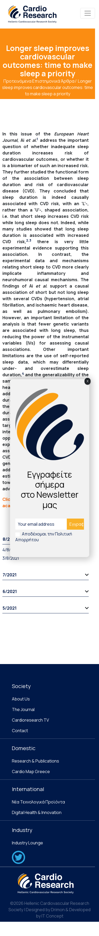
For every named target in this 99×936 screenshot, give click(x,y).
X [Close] (87, 381)
